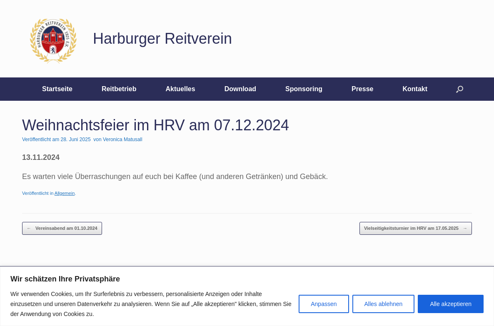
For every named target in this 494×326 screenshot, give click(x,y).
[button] (459, 89)
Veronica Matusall (122, 139)
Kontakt (414, 88)
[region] (247, 296)
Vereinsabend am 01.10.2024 (62, 228)
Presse (363, 88)
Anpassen (324, 304)
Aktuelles (180, 88)
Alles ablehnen (383, 304)
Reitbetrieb (119, 88)
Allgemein (65, 193)
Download (240, 88)
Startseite (57, 88)
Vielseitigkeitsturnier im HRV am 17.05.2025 (415, 228)
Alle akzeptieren (451, 304)
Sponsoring (303, 88)
